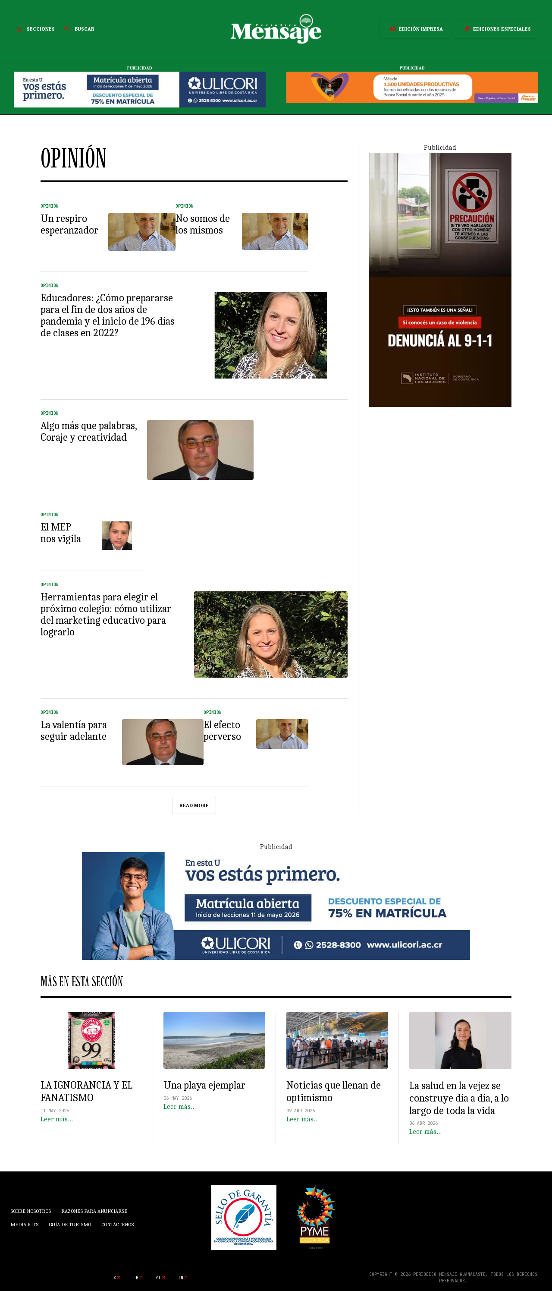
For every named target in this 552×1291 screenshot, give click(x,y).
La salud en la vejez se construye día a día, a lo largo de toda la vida (459, 1098)
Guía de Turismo (70, 1225)
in (180, 1278)
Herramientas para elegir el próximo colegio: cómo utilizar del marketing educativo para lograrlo (106, 614)
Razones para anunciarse (94, 1211)
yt (158, 1278)
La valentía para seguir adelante (74, 730)
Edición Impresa (415, 29)
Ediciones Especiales (496, 29)
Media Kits (24, 1225)
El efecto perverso (222, 730)
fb (135, 1278)
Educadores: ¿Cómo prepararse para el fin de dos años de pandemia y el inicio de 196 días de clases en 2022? (108, 315)
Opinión (50, 206)
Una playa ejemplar (204, 1085)
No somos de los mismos (203, 224)
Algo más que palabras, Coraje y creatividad (89, 431)
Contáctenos (117, 1225)
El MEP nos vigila (61, 533)
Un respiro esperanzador (69, 224)
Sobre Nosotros (30, 1211)
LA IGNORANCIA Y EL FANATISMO (86, 1091)
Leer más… (57, 1119)
